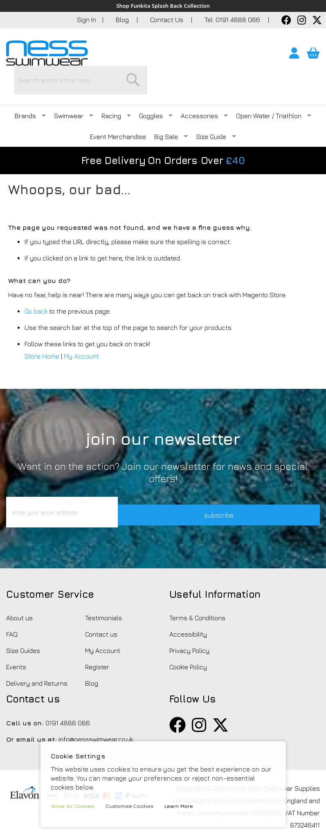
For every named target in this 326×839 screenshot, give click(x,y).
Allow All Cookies (74, 806)
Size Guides (23, 638)
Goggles (156, 90)
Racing (116, 90)
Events (16, 654)
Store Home (42, 331)
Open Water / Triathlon (273, 90)
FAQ (12, 622)
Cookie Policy (188, 654)
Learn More (185, 806)
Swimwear (73, 90)
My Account (81, 331)
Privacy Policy (189, 638)
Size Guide (216, 111)
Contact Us (167, 20)
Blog (123, 20)
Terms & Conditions (197, 605)
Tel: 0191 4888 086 (233, 20)
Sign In (86, 20)
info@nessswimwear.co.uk (95, 726)
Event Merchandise (118, 111)
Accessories (204, 90)
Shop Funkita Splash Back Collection (163, 6)
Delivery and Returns (36, 671)
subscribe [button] (245, 499)
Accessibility (188, 622)
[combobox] (183, 55)
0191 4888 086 (67, 710)
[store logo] (47, 53)
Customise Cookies (134, 806)
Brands (30, 90)
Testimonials (103, 605)
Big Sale (171, 111)
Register (97, 654)
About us (19, 605)
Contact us (101, 622)
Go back (36, 286)
